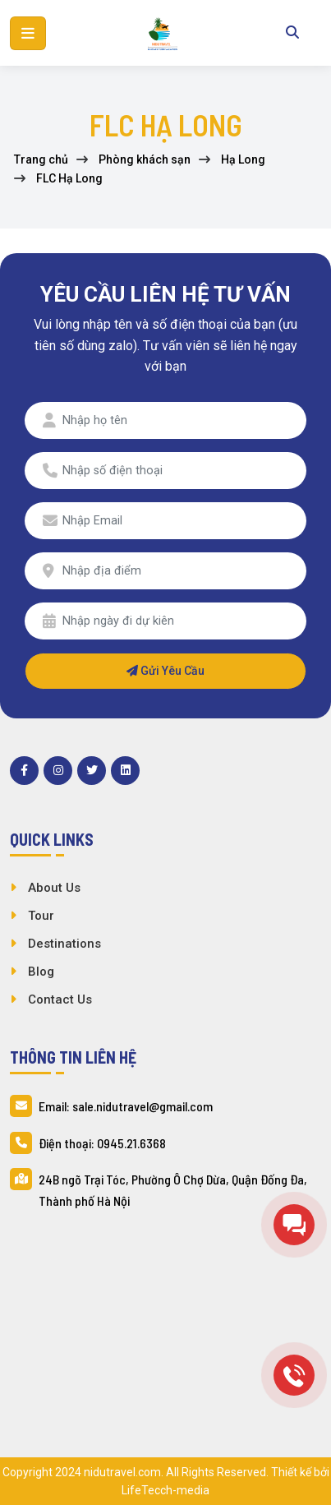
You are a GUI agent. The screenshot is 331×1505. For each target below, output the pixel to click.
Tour (41, 915)
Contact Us (60, 999)
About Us (54, 887)
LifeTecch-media (165, 1490)
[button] (28, 33)
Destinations (64, 943)
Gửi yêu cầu (165, 670)
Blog (41, 971)
